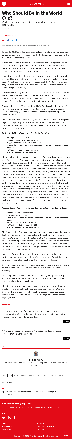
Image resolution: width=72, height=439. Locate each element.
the (37, 3)
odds (38, 375)
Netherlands (31, 375)
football (16, 375)
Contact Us (41, 423)
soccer (44, 375)
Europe (10, 375)
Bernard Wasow (11, 35)
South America (51, 375)
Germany (23, 375)
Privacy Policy (7, 426)
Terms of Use (6, 430)
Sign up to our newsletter (46, 426)
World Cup (60, 375)
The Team (40, 430)
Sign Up (65, 435)
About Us (5, 423)
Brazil (4, 375)
